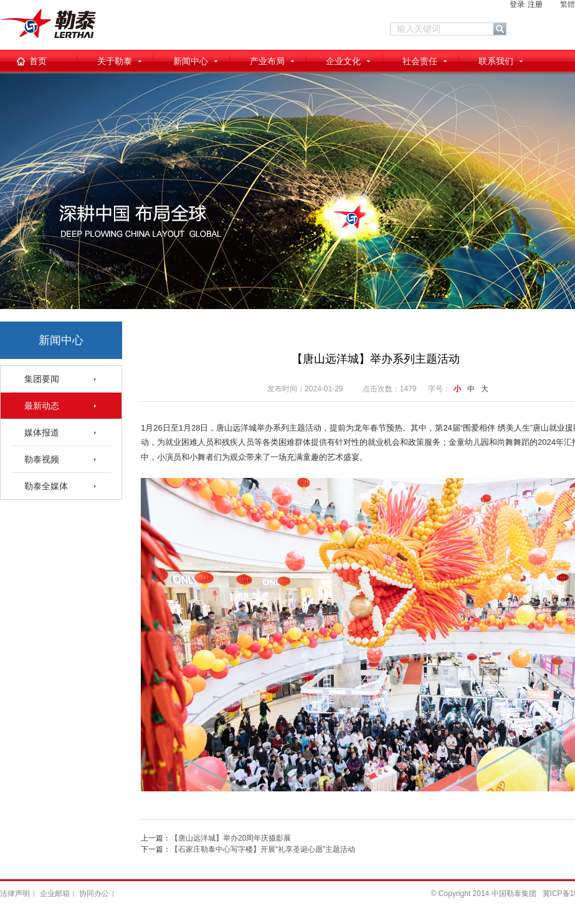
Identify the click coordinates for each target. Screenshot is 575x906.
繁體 (567, 4)
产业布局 (267, 61)
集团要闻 (41, 379)
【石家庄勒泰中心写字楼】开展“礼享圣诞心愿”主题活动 (263, 849)
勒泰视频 (41, 459)
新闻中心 (190, 61)
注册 (535, 4)
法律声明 (15, 893)
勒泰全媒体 (46, 486)
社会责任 (419, 61)
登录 (517, 4)
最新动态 (41, 406)
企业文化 (343, 61)
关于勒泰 (114, 61)
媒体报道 (41, 432)
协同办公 (94, 893)
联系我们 (495, 61)
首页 (38, 61)
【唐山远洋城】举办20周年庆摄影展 (231, 838)
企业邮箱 (55, 893)
